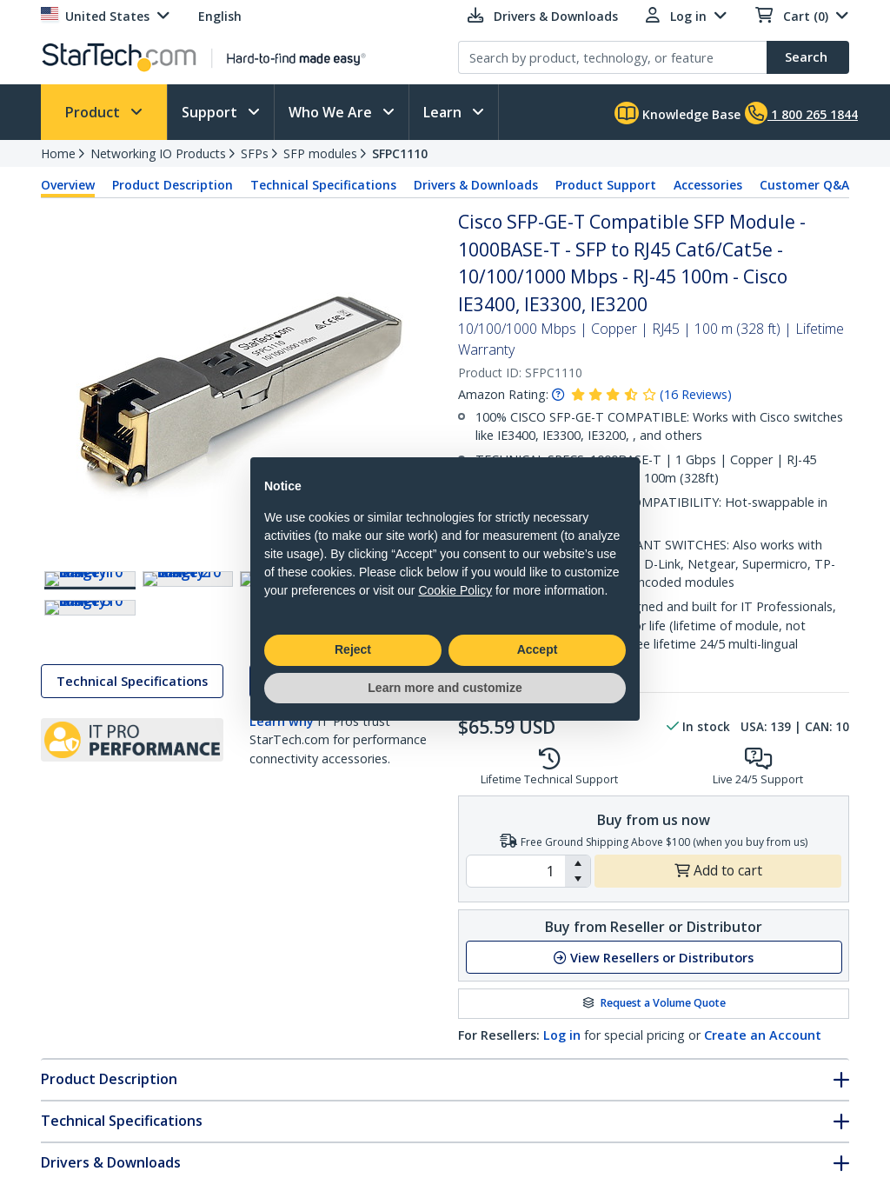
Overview (68, 184)
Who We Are (332, 112)
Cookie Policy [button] (455, 590)
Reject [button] (353, 649)
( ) (696, 394)
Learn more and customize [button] (444, 688)
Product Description (172, 184)
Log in (562, 1035)
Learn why (281, 831)
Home (58, 153)
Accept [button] (537, 649)
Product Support (605, 184)
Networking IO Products (158, 153)
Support (211, 112)
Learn (444, 112)
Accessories (708, 184)
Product (94, 112)
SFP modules (320, 153)
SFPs (255, 153)
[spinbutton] (516, 871)
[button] (577, 863)
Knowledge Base (677, 113)
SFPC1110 (400, 153)
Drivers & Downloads (476, 184)
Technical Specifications (323, 184)
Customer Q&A (804, 184)
